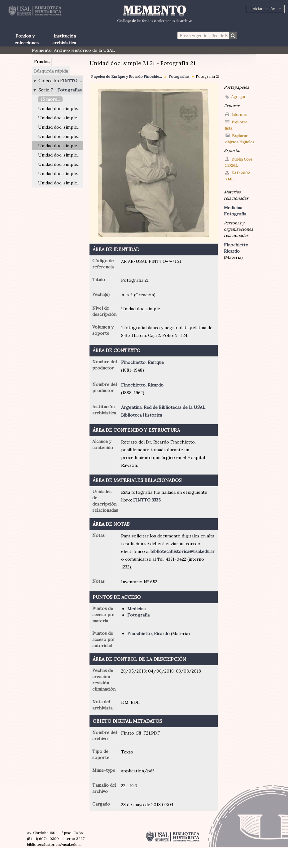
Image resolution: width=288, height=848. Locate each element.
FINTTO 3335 (147, 500)
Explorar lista (236, 125)
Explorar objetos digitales (239, 138)
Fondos (42, 61)
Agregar (238, 96)
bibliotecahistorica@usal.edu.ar (183, 551)
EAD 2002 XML (237, 175)
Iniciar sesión (263, 8)
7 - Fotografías (66, 90)
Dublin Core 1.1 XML (238, 162)
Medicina (136, 609)
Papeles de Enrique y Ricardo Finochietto (127, 76)
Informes (236, 114)
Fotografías (179, 76)
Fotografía (138, 615)
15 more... (50, 99)
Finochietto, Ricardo (142, 385)
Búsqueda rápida (51, 71)
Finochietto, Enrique (142, 362)
